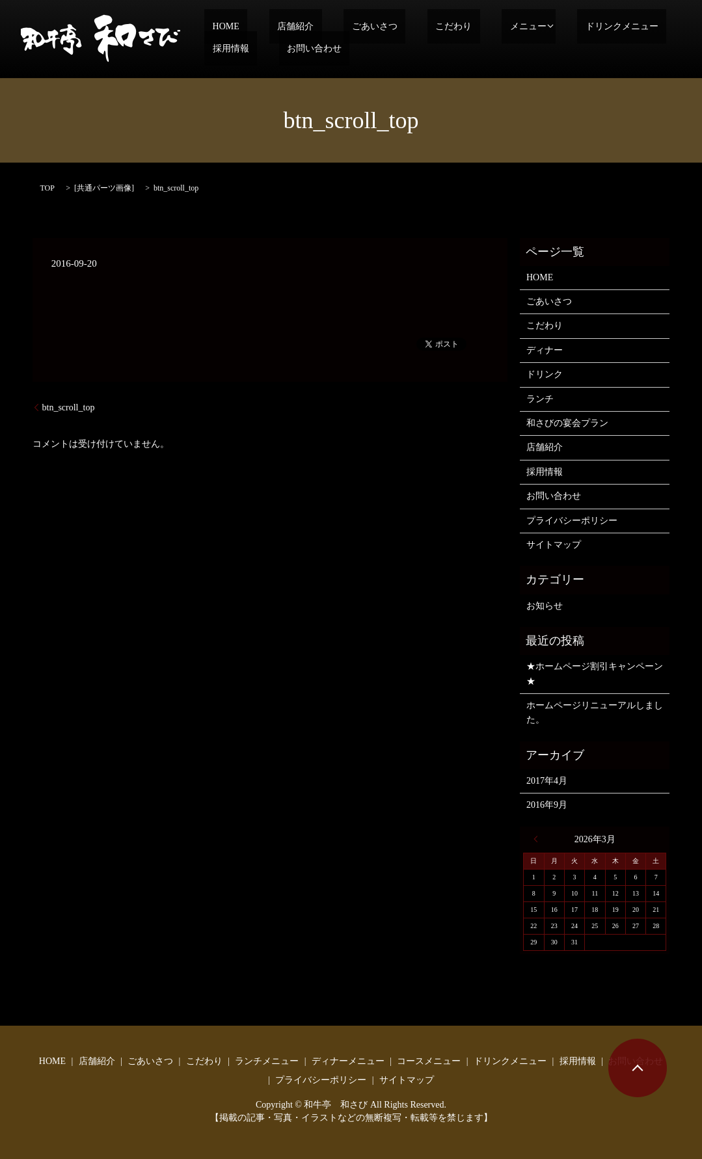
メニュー (455, 26)
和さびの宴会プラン (567, 423)
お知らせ (544, 606)
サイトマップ (553, 545)
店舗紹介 (271, 26)
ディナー (544, 350)
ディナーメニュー (348, 1061)
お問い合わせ (231, 48)
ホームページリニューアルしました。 (594, 712)
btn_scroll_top (68, 407)
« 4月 (539, 839)
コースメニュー (429, 1061)
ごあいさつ (334, 26)
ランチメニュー (267, 1061)
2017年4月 (546, 781)
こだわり (397, 26)
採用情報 (617, 26)
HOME (217, 26)
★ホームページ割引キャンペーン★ (594, 673)
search (291, 49)
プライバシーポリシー (571, 521)
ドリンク (544, 374)
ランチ (540, 399)
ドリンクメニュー (540, 26)
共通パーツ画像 (104, 188)
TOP (47, 188)
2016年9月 (546, 805)
